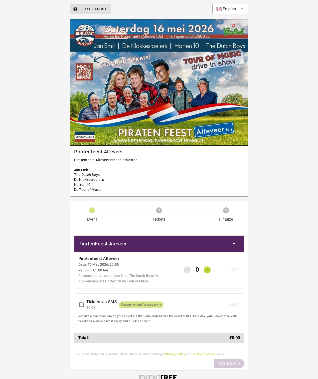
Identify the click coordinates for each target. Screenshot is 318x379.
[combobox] (230, 9)
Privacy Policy (175, 354)
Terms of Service (203, 354)
